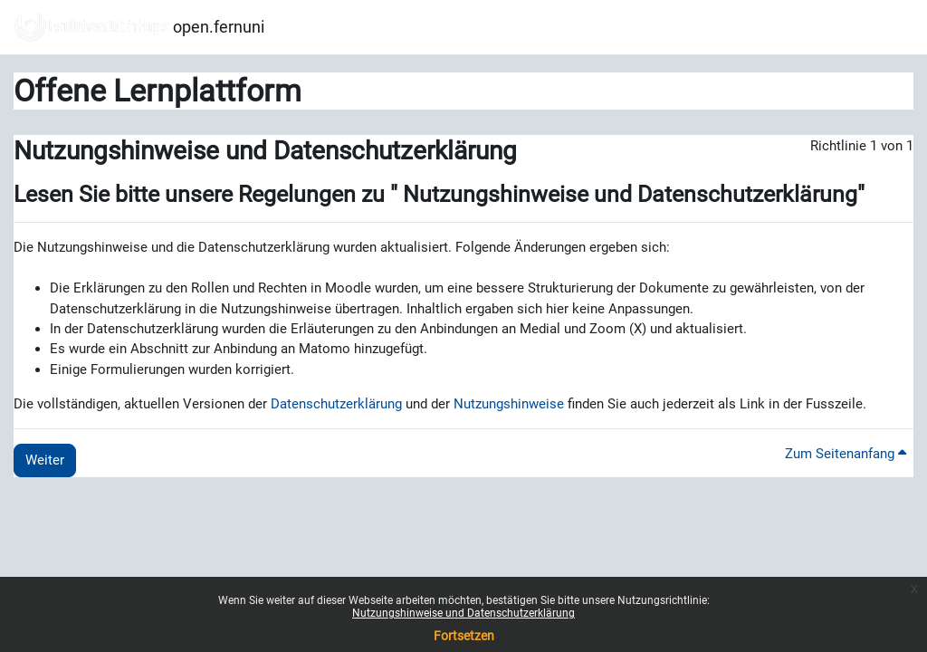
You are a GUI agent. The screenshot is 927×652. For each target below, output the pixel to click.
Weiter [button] (44, 460)
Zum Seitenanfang (845, 454)
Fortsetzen (464, 635)
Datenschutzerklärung (336, 404)
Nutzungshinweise (509, 404)
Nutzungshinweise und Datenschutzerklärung (463, 613)
